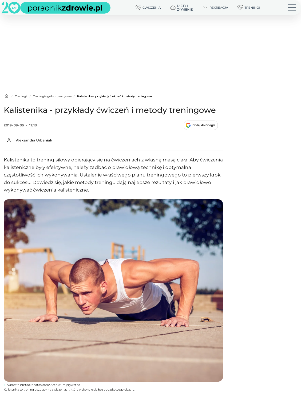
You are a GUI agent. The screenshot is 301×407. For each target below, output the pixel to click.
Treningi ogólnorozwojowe (52, 96)
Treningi (21, 96)
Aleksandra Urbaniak (34, 140)
